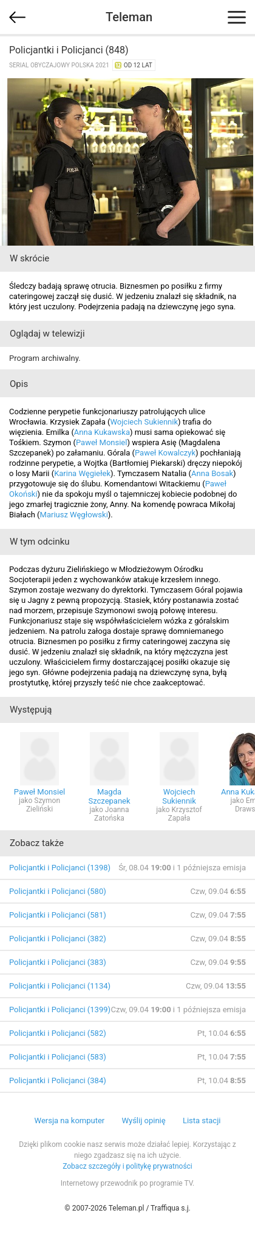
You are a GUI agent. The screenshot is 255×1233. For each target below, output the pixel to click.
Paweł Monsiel (101, 442)
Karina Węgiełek (82, 473)
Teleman (129, 17)
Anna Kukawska (102, 432)
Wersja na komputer (70, 1120)
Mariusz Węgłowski (74, 514)
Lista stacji (202, 1120)
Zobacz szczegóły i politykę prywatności (127, 1166)
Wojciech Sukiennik (144, 421)
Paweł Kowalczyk (165, 452)
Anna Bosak (212, 473)
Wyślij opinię (143, 1120)
